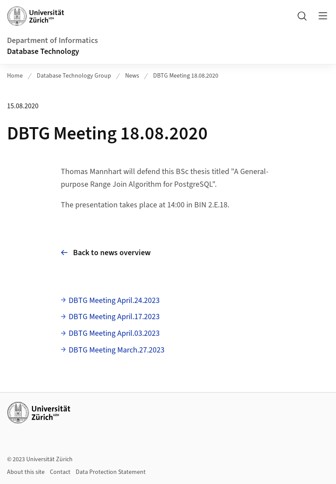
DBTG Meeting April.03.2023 (114, 333)
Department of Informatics (52, 40)
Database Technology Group (74, 75)
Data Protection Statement (111, 472)
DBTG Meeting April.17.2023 (114, 316)
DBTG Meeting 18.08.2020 (185, 75)
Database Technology (43, 51)
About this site (26, 472)
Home (15, 75)
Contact (60, 472)
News (132, 75)
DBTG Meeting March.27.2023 (116, 350)
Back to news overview (105, 252)
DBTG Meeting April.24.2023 (114, 300)
